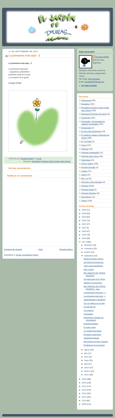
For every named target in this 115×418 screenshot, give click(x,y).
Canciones (85, 118)
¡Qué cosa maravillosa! (93, 266)
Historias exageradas (90, 153)
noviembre (88, 249)
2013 (84, 390)
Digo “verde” (89, 270)
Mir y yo (84, 179)
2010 (84, 401)
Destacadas (86, 128)
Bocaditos (85, 104)
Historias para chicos (90, 156)
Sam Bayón (86, 197)
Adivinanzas (86, 100)
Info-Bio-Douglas (88, 167)
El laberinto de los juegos (94, 345)
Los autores (89, 310)
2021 (84, 228)
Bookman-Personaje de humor (94, 114)
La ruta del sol (90, 307)
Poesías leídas (87, 190)
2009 (84, 404)
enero (87, 375)
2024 (84, 217)
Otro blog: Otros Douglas (91, 182)
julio (86, 353)
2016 (84, 379)
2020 (84, 231)
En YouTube (86, 141)
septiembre (89, 256)
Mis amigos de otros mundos (96, 342)
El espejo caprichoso (92, 335)
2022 (84, 224)
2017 (84, 242)
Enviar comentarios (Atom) (27, 255)
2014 (84, 386)
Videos (84, 201)
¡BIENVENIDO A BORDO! (95, 300)
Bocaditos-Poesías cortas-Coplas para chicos (51, 161)
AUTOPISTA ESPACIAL (94, 262)
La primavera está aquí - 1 (95, 296)
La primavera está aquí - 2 (95, 293)
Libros (83, 175)
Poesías (84, 186)
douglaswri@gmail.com (94, 82)
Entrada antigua (66, 249)
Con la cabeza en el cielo (94, 303)
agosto (87, 350)
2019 (84, 235)
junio (86, 357)
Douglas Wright (102, 57)
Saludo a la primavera (93, 283)
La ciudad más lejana (93, 331)
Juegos (84, 171)
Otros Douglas (94, 79)
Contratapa (88, 314)
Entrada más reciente (13, 249)
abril (86, 364)
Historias (85, 149)
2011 (84, 397)
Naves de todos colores (93, 259)
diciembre (88, 245)
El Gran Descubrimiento (91, 131)
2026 (84, 210)
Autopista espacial (91, 338)
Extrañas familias (91, 324)
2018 (84, 238)
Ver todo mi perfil (89, 86)
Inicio (40, 249)
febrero (87, 371)
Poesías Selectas (88, 193)
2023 (84, 220)
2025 (84, 213)
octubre (87, 252)
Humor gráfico (87, 164)
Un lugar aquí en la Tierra (94, 279)
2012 (84, 393)
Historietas (85, 160)
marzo (87, 368)
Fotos (83, 145)
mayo (86, 360)
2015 (84, 383)
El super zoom (90, 327)
